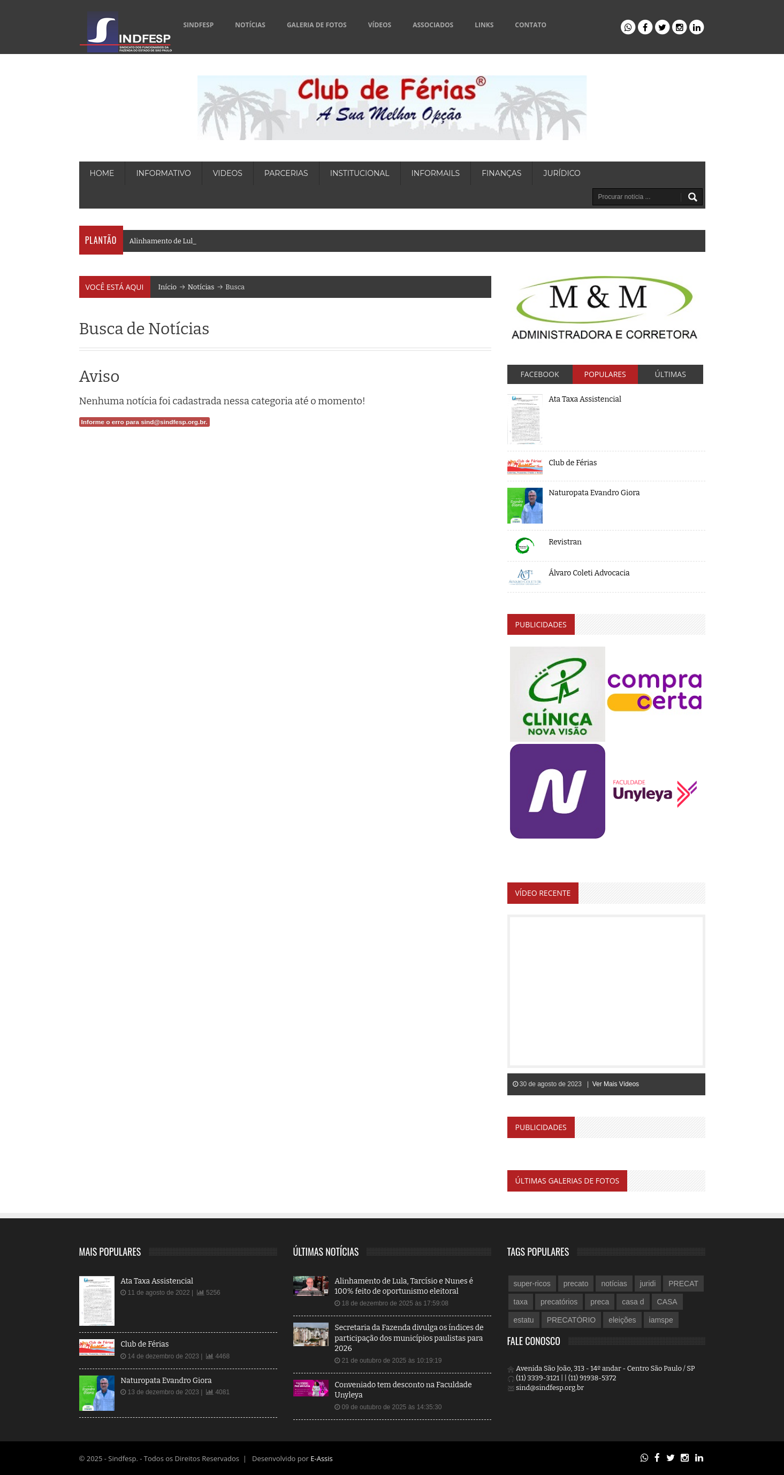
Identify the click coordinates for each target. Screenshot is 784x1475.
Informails (436, 173)
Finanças (501, 173)
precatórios (559, 1301)
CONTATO (530, 24)
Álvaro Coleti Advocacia (589, 573)
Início (167, 287)
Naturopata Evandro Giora (594, 492)
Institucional (360, 173)
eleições (622, 1320)
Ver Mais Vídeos (615, 1084)
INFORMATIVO (163, 173)
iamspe (661, 1320)
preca (599, 1301)
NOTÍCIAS (250, 24)
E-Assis (321, 1458)
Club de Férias (573, 462)
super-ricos (532, 1283)
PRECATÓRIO (571, 1320)
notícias (614, 1283)
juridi (648, 1283)
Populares (605, 374)
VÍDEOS (380, 24)
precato (576, 1283)
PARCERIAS (286, 173)
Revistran (565, 542)
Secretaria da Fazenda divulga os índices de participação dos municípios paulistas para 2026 (409, 1338)
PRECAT (683, 1283)
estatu (524, 1320)
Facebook (540, 374)
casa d (633, 1301)
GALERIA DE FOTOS (317, 24)
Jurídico (561, 173)
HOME (102, 173)
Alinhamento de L (160, 241)
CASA (667, 1301)
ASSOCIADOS (433, 24)
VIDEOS (227, 173)
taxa (521, 1301)
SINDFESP (199, 24)
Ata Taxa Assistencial (585, 399)
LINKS (484, 24)
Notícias (201, 287)
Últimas (670, 374)
